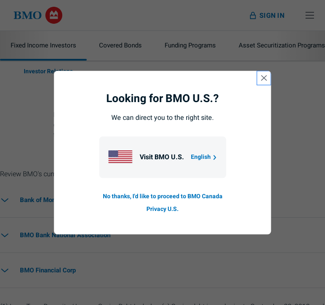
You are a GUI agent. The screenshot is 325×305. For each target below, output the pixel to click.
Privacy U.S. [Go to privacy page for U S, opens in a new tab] (162, 209)
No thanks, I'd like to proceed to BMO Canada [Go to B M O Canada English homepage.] (163, 196)
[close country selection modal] (264, 78)
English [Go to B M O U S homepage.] (204, 156)
